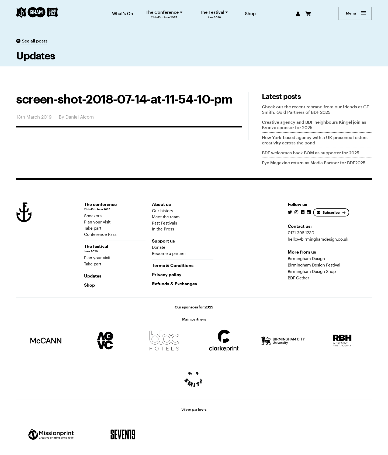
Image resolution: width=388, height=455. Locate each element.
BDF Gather (298, 277)
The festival (115, 248)
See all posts (31, 40)
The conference (115, 206)
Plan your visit (97, 221)
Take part (92, 228)
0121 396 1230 (301, 232)
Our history (162, 210)
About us (161, 204)
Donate (158, 247)
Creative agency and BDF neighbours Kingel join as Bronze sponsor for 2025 (314, 124)
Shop (89, 284)
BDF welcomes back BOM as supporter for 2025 (310, 152)
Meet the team (166, 216)
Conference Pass (100, 234)
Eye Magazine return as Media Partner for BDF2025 (314, 162)
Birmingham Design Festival (314, 264)
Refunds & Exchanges (174, 283)
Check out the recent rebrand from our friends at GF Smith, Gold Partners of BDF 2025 (315, 109)
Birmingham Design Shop (312, 271)
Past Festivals (164, 223)
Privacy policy (166, 274)
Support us (163, 240)
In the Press (163, 228)
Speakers (93, 215)
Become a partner (169, 253)
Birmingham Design (306, 258)
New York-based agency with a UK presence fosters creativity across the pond (315, 140)
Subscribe (328, 212)
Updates (92, 275)
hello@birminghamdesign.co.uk (318, 239)
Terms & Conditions (172, 265)
